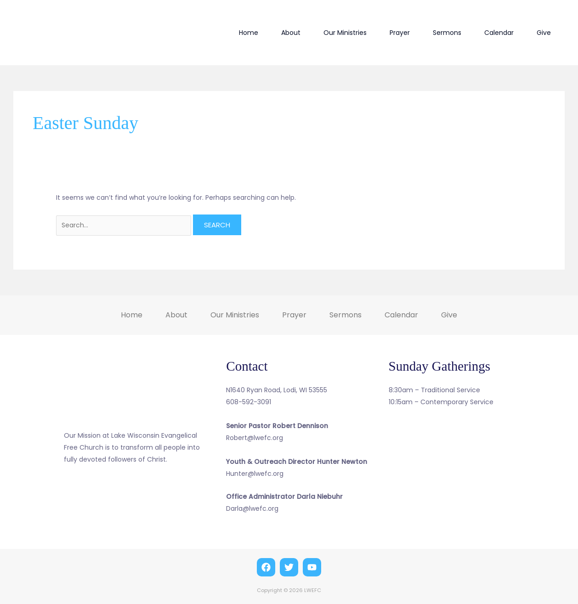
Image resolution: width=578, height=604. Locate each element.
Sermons (447, 32)
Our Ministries (345, 32)
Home (248, 32)
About (290, 32)
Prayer (400, 32)
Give (544, 32)
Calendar (499, 32)
